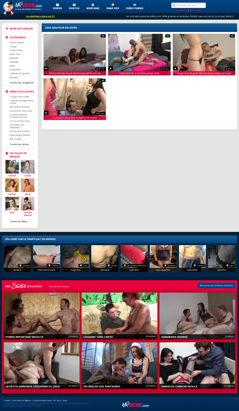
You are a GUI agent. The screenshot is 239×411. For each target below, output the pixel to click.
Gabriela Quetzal (28, 214)
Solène (27, 175)
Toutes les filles (18, 221)
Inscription (195, 10)
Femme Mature (17, 42)
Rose (12, 212)
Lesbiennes (15, 69)
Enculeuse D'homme (20, 131)
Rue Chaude (15, 139)
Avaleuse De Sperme (20, 73)
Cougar (13, 46)
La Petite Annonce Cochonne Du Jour (18, 116)
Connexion (181, 10)
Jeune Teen (15, 54)
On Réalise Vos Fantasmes (17, 126)
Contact (7, 400)
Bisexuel (14, 77)
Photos (74, 8)
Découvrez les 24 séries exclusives (216, 285)
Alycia (27, 194)
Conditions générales (42, 400)
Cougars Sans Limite (19, 96)
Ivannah (12, 175)
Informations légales (21, 400)
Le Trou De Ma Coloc (20, 121)
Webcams (92, 8)
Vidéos (57, 8)
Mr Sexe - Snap (60, 400)
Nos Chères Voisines (20, 106)
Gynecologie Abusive (20, 135)
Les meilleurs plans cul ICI (40, 16)
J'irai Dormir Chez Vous (21, 110)
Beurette (14, 58)
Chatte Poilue (16, 50)
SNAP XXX (112, 8)
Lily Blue (12, 194)
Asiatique (14, 61)
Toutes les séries (19, 144)
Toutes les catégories (22, 82)
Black (12, 65)
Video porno (134, 8)
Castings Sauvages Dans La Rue (21, 101)
